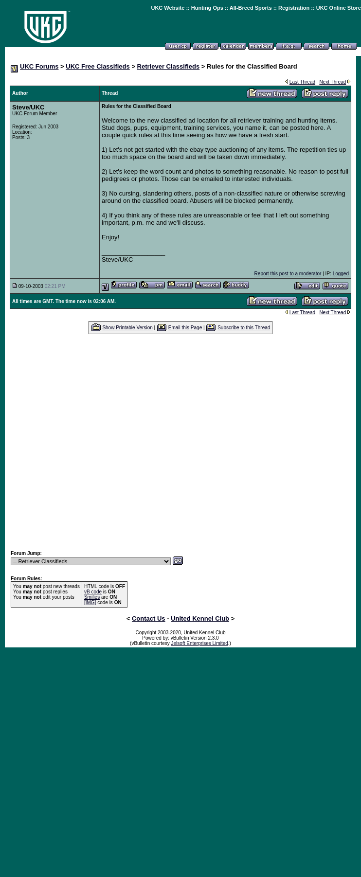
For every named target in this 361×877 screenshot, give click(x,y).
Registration (293, 8)
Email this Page (185, 327)
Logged (341, 273)
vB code (93, 591)
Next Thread (332, 82)
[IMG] (90, 602)
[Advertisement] (91, 442)
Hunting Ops (207, 8)
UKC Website (167, 8)
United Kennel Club (200, 618)
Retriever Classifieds (168, 66)
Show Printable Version (127, 327)
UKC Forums (39, 66)
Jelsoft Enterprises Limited (199, 643)
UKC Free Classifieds (98, 66)
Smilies (92, 597)
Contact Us (148, 618)
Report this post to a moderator (288, 273)
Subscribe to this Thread (243, 327)
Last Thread (302, 82)
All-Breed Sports (251, 8)
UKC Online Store (338, 8)
